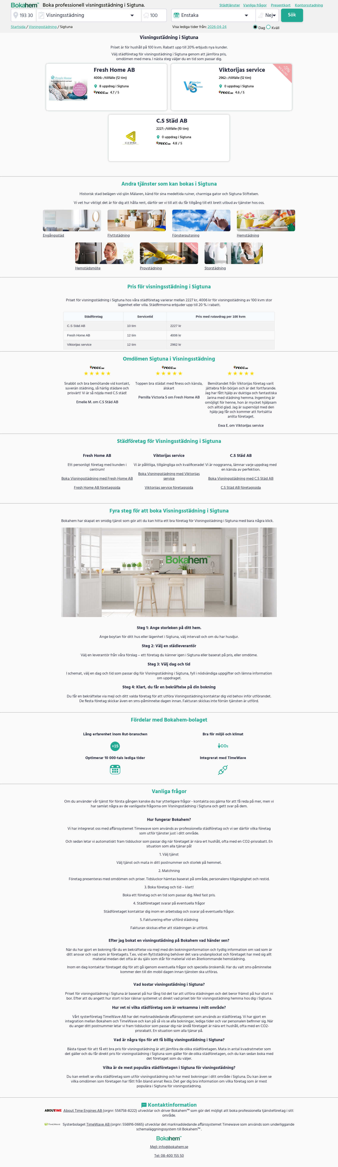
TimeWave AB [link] (98, 1125)
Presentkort (281, 5)
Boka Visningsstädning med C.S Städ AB (240, 479)
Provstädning (151, 268)
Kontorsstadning (309, 5)
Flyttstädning (119, 235)
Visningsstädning (43, 27)
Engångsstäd (53, 235)
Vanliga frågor (255, 5)
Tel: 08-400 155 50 (169, 1156)
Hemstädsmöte (87, 268)
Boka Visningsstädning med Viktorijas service (169, 476)
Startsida (18, 27)
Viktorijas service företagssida (169, 488)
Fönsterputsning (185, 235)
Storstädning (215, 268)
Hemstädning (248, 235)
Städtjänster (229, 5)
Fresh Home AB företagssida (97, 488)
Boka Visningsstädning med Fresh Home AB (97, 479)
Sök (292, 15)
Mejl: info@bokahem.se (169, 1147)
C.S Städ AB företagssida (241, 488)
